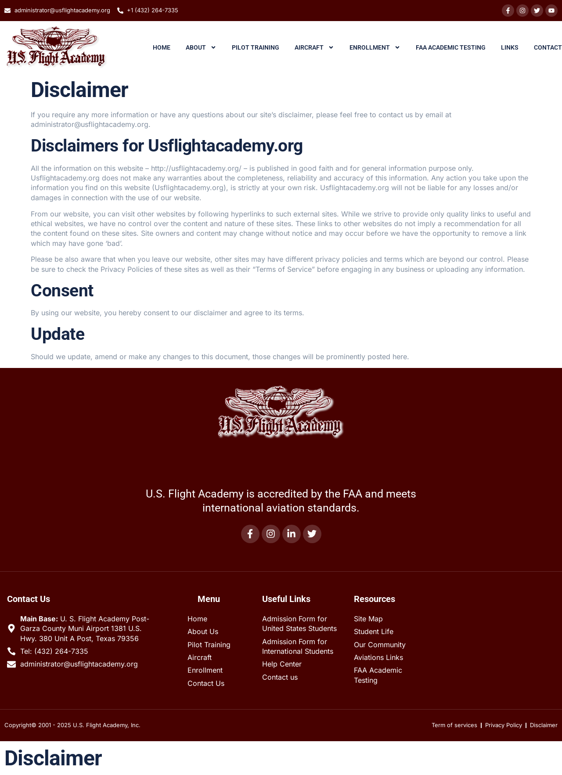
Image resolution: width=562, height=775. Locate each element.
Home (161, 47)
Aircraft (314, 47)
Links (510, 47)
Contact (548, 47)
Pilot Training (255, 47)
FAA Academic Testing (451, 47)
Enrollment (374, 47)
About (201, 47)
